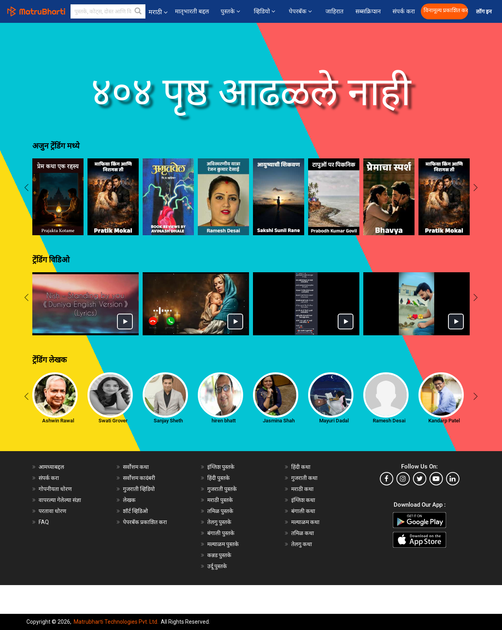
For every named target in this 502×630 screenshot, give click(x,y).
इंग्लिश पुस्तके (220, 467)
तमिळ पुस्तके (220, 511)
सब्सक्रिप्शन (368, 11)
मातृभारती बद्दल (192, 11)
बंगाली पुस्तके (220, 533)
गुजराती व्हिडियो (139, 489)
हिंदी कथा (300, 467)
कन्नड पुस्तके (219, 555)
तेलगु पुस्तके (219, 522)
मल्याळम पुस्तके (223, 544)
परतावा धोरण (53, 511)
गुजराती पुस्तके (222, 489)
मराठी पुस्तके (220, 500)
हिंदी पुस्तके (218, 478)
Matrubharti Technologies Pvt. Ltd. (116, 622)
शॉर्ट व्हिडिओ (135, 511)
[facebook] (386, 478)
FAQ (44, 522)
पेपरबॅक (301, 11)
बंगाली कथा (303, 511)
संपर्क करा (403, 11)
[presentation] (26, 189)
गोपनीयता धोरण (55, 489)
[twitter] (419, 478)
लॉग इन (485, 11)
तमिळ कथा (302, 533)
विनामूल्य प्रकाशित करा (446, 10)
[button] (138, 11)
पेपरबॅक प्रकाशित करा (145, 522)
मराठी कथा (302, 489)
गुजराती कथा (304, 478)
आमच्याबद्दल (51, 467)
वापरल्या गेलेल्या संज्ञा (60, 500)
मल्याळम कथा (305, 522)
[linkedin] (452, 478)
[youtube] (436, 478)
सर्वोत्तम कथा (136, 467)
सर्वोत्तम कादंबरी (139, 478)
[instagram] (403, 478)
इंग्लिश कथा (303, 500)
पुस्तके (231, 11)
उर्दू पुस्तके (217, 566)
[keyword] (108, 11)
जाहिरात (334, 11)
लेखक (129, 500)
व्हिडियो (265, 11)
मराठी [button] (158, 12)
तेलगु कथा (301, 544)
